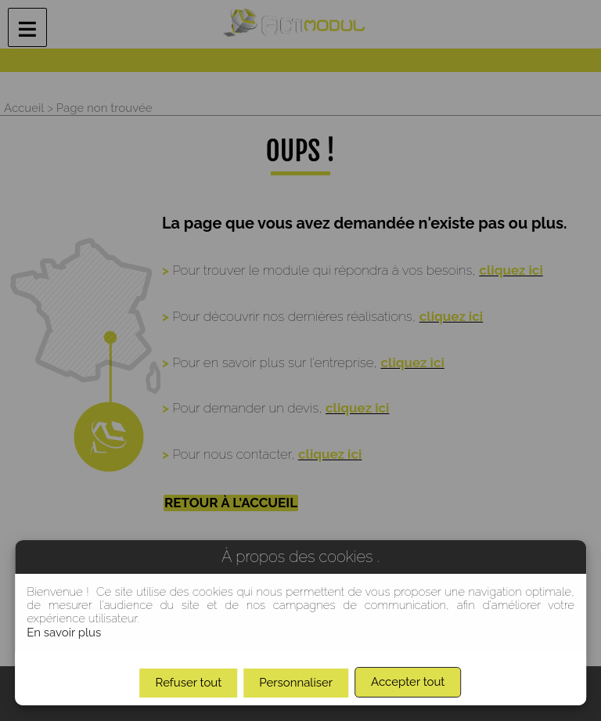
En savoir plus (64, 632)
